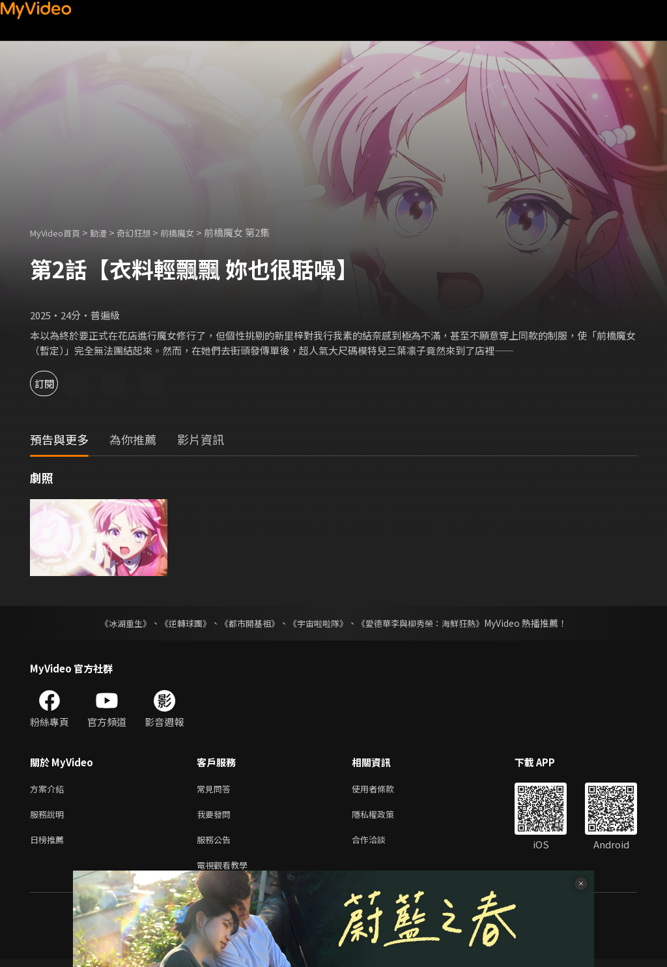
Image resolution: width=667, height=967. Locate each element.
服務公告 (216, 844)
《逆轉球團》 (177, 622)
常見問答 (216, 789)
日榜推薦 (49, 844)
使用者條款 (384, 789)
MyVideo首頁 (59, 232)
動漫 (109, 232)
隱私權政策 (384, 817)
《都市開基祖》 (246, 622)
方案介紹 (49, 789)
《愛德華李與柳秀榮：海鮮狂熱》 (428, 622)
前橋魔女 (196, 232)
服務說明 (49, 817)
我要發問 (216, 817)
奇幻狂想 (147, 232)
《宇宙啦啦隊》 (319, 622)
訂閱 (56, 383)
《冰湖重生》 (114, 622)
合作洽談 (379, 844)
